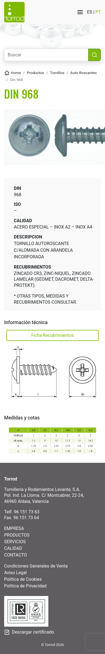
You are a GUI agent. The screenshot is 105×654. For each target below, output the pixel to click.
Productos (35, 72)
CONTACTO (15, 555)
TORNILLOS (57, 72)
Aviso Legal (15, 572)
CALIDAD (13, 548)
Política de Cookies (23, 579)
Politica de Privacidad (25, 586)
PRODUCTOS (17, 535)
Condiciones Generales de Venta (36, 566)
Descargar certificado (29, 632)
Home (16, 72)
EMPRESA (14, 528)
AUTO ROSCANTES (83, 72)
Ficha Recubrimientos (52, 335)
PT (98, 12)
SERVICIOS (15, 541)
